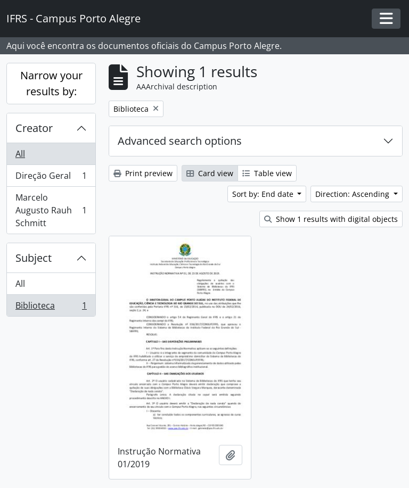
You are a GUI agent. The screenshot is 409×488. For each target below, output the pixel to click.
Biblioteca (51, 307)
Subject (33, 258)
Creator (34, 128)
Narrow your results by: (51, 83)
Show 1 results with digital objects (331, 219)
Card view (209, 173)
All (20, 154)
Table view (267, 173)
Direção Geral (51, 178)
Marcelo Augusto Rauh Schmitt (51, 210)
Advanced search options (180, 141)
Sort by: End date (264, 194)
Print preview (143, 173)
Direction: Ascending (353, 194)
